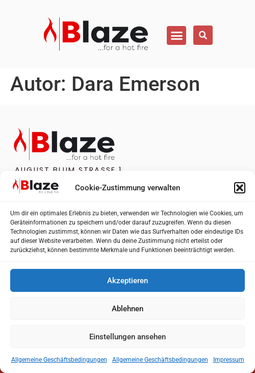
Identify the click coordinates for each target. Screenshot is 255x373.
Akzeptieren (127, 280)
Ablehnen (127, 308)
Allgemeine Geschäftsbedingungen (59, 359)
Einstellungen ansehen (127, 336)
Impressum (228, 359)
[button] (240, 188)
